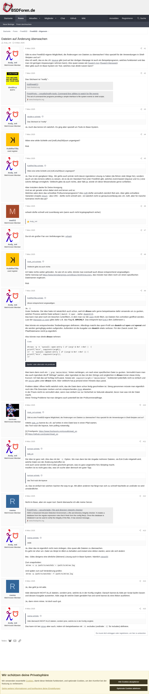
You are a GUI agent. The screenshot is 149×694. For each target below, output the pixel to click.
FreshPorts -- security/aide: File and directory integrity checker (55, 513)
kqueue (55, 61)
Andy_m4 (8, 43)
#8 (144, 255)
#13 (143, 534)
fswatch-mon (98, 64)
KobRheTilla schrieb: (36, 166)
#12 (143, 499)
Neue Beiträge (8, 24)
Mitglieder (49, 18)
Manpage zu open (42, 320)
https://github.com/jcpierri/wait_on (44, 437)
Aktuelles (33, 18)
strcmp (43, 381)
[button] (40, 18)
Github (73, 18)
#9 (144, 291)
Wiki (83, 18)
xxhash (69, 237)
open (92, 317)
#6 (144, 207)
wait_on (35, 426)
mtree (44, 629)
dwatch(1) (88, 315)
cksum (45, 196)
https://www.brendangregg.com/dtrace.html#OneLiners (67, 275)
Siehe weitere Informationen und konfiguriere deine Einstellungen (31, 688)
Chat (63, 18)
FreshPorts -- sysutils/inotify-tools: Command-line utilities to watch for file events (63, 94)
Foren (21, 18)
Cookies (29, 681)
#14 (143, 584)
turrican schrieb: (34, 452)
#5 (144, 159)
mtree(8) (105, 560)
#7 (144, 231)
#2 (144, 74)
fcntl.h (105, 320)
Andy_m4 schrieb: (35, 262)
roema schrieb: (34, 541)
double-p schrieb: (34, 117)
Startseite (8, 18)
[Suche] (141, 18)
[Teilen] (140, 49)
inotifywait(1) (33, 85)
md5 (86, 194)
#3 (144, 110)
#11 (143, 445)
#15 (143, 612)
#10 (143, 406)
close (80, 390)
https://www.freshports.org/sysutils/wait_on (59, 434)
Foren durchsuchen (23, 24)
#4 (144, 135)
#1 (144, 49)
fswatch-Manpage (113, 64)
